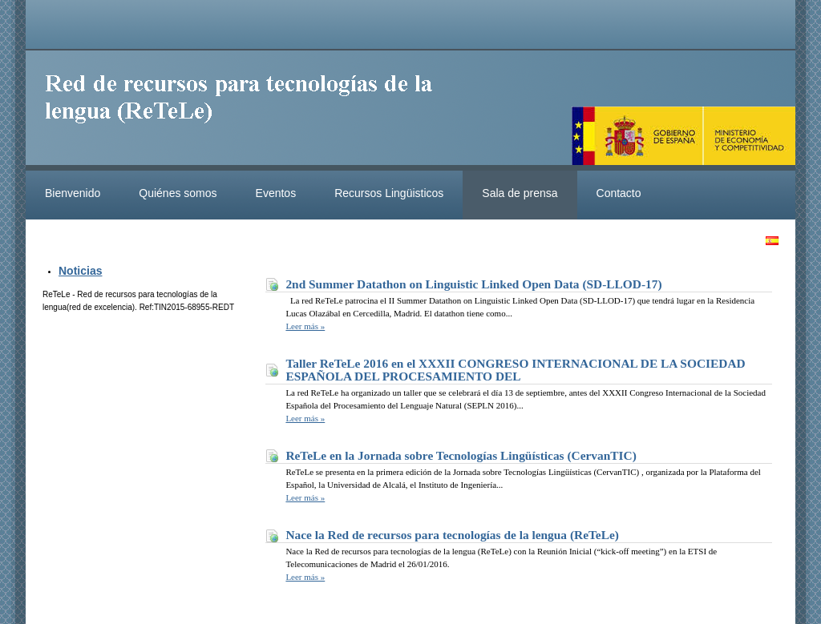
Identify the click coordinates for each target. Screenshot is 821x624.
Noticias (80, 270)
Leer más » (305, 326)
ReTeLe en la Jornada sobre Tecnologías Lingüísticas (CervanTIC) (460, 455)
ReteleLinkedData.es (246, 110)
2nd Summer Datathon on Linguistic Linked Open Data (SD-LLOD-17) (473, 284)
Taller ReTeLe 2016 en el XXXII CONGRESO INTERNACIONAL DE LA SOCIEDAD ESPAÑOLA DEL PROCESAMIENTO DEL (515, 369)
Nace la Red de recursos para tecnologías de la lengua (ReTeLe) (452, 534)
